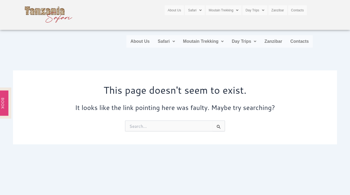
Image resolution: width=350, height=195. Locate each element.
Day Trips (254, 9)
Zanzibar (277, 9)
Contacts (297, 9)
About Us (174, 9)
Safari (194, 9)
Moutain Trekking (223, 9)
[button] (194, 9)
